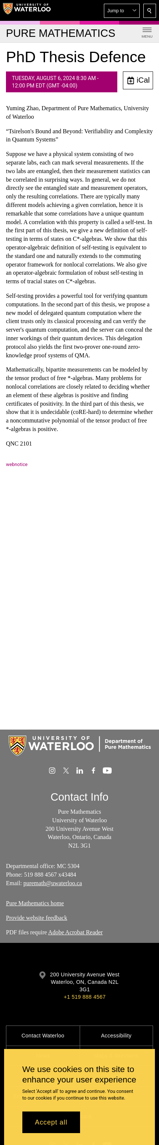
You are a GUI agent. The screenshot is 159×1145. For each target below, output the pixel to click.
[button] (121, 10)
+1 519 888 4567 (84, 997)
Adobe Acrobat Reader (75, 932)
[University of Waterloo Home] (27, 10)
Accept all (51, 1122)
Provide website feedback (36, 918)
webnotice (17, 464)
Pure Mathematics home (35, 903)
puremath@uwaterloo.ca (52, 883)
